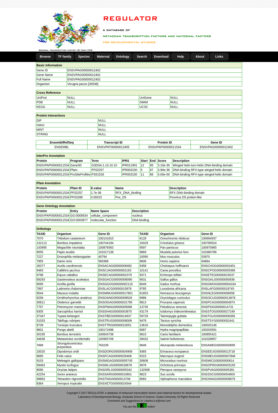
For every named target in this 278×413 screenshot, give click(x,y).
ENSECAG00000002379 (115, 275)
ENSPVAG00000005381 (217, 369)
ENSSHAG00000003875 (115, 311)
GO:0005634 (79, 215)
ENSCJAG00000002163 (114, 270)
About (199, 56)
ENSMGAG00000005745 (115, 360)
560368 (103, 261)
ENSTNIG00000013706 (114, 379)
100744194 (106, 243)
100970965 (209, 247)
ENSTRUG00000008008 (115, 320)
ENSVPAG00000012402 (83, 70)
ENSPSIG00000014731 (217, 307)
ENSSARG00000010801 (115, 374)
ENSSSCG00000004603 (218, 374)
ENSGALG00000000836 (218, 279)
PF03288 (76, 197)
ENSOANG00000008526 (115, 297)
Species (84, 56)
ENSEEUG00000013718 (218, 351)
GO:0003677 (79, 220)
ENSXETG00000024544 (115, 383)
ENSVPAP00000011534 (164, 147)
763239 (103, 345)
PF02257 (76, 192)
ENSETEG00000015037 (218, 275)
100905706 (106, 339)
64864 (205, 261)
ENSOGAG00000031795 (115, 302)
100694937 (209, 238)
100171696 (106, 329)
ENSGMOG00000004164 (218, 284)
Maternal (103, 56)
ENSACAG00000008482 (115, 266)
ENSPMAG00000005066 (115, 307)
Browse (45, 56)
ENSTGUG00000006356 (218, 316)
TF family (64, 56)
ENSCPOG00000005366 (218, 270)
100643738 (106, 334)
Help (180, 56)
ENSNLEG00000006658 (218, 293)
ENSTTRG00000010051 (115, 325)
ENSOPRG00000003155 (218, 365)
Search (142, 56)
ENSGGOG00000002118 (115, 284)
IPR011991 (129, 165)
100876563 (106, 247)
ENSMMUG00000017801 (115, 293)
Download (161, 56)
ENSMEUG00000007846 (218, 356)
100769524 (209, 243)
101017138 (106, 252)
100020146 (209, 325)
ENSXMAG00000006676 (218, 379)
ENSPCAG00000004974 (218, 302)
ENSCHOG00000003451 (218, 266)
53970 (205, 256)
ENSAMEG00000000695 (218, 345)
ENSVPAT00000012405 (113, 147)
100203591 (209, 329)
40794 (102, 256)
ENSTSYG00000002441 (218, 320)
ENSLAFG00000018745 (217, 288)
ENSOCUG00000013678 (218, 297)
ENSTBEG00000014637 (115, 316)
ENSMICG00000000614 (217, 360)
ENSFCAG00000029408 (115, 356)
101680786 (209, 252)
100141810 (106, 238)
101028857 (209, 339)
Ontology (122, 56)
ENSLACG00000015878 (115, 288)
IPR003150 (129, 170)
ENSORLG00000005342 (115, 369)
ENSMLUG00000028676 (115, 365)
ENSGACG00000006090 (115, 279)
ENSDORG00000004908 (115, 351)
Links (219, 56)
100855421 (209, 334)
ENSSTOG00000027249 (218, 311)
